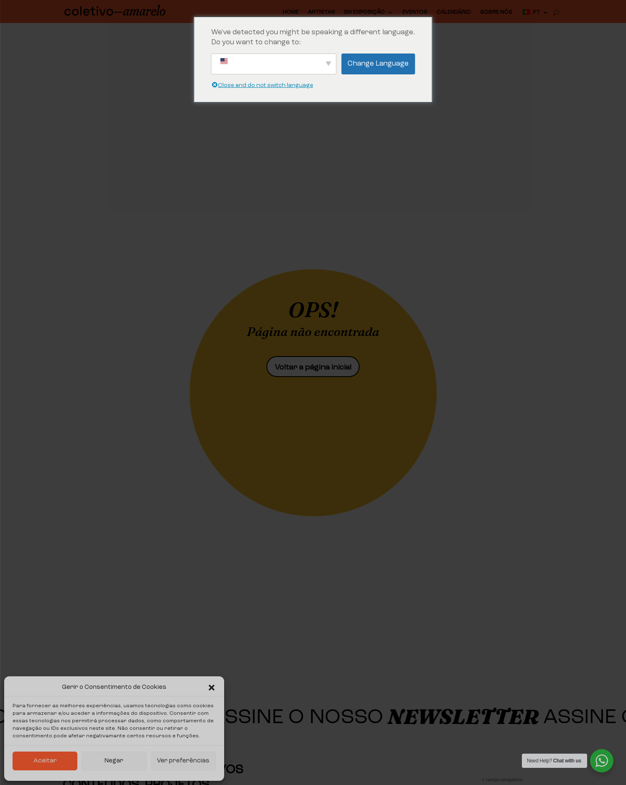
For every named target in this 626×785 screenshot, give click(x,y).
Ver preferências (183, 761)
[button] (211, 687)
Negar (114, 761)
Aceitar (45, 761)
